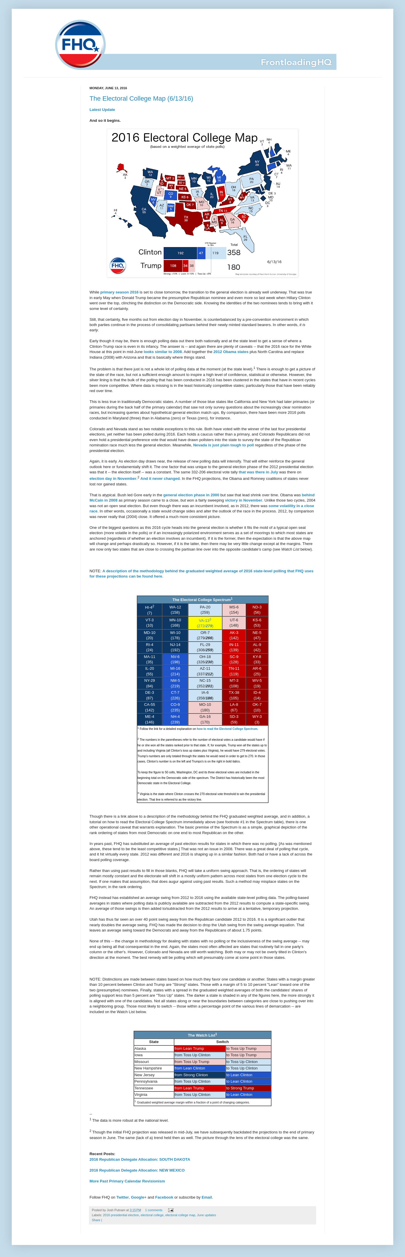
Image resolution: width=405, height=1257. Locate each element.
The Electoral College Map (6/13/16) (141, 98)
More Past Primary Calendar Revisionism (127, 1181)
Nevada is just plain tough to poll (223, 445)
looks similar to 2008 (163, 352)
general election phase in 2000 (191, 495)
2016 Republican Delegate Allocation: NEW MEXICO (137, 1170)
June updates (206, 1215)
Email (207, 1197)
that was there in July (258, 472)
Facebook (164, 1197)
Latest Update (102, 109)
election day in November (113, 478)
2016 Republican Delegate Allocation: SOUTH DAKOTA (140, 1159)
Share (96, 1220)
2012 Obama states (231, 352)
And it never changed (160, 478)
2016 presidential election (121, 1215)
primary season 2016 (119, 292)
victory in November (243, 500)
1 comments (154, 1210)
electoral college (152, 1215)
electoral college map (180, 1215)
